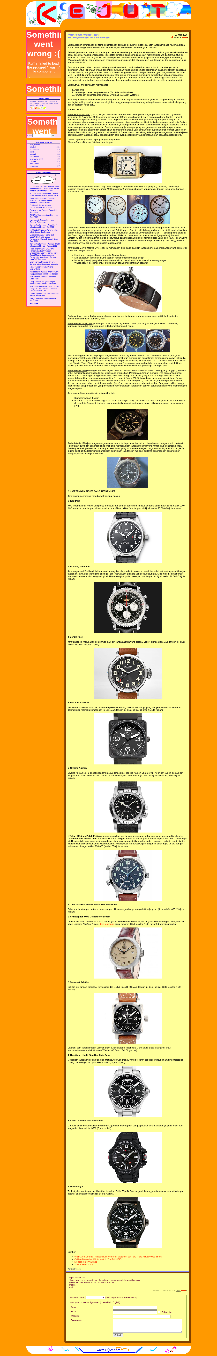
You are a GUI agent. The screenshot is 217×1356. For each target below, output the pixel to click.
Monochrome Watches (85, 1262)
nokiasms (34, 166)
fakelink (33, 147)
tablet (32, 152)
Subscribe (165, 1312)
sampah (33, 154)
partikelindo (34, 157)
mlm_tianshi (35, 145)
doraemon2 (34, 149)
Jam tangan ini (107, 924)
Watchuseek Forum (84, 1264)
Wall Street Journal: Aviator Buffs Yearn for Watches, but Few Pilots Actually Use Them (118, 1256)
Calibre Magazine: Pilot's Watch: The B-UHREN (98, 1259)
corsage (33, 161)
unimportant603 (36, 159)
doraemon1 (34, 164)
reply (178, 1290)
